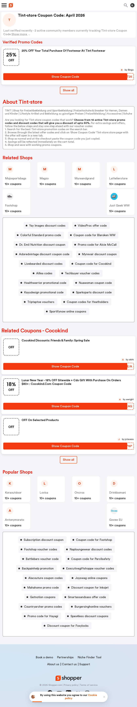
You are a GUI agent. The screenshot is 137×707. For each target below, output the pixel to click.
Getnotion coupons (42, 597)
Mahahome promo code (43, 587)
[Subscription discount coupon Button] (42, 539)
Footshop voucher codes (40, 549)
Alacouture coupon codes (45, 578)
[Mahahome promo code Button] (42, 587)
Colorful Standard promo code (40, 235)
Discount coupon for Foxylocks (68, 625)
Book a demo (44, 657)
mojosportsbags (15, 178)
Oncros (79, 492)
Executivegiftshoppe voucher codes (90, 568)
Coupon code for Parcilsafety (90, 558)
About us (53, 664)
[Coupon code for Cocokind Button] (91, 263)
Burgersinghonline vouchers (93, 606)
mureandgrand (84, 178)
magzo (44, 178)
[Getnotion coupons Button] (41, 597)
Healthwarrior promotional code (45, 282)
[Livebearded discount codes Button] (42, 263)
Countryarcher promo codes (43, 606)
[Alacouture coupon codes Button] (44, 578)
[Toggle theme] (132, 5)
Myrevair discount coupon (99, 254)
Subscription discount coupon (44, 539)
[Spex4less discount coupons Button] (88, 616)
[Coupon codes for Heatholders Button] (86, 301)
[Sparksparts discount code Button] (92, 292)
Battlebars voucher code (42, 558)
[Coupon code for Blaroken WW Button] (93, 235)
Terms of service (89, 685)
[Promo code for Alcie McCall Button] (95, 244)
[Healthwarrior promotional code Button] (43, 282)
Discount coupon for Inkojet (90, 587)
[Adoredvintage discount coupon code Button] (42, 254)
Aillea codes (44, 273)
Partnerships (65, 657)
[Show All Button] (68, 459)
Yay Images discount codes (47, 225)
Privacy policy (71, 685)
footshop (11, 205)
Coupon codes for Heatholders (87, 301)
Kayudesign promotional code (44, 292)
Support (84, 664)
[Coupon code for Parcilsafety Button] (89, 558)
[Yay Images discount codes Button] (46, 225)
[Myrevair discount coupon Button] (98, 254)
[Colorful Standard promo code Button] (39, 235)
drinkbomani (117, 492)
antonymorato (14, 519)
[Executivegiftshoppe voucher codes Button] (89, 568)
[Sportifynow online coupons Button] (66, 311)
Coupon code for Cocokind (93, 263)
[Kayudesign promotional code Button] (42, 292)
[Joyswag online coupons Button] (90, 578)
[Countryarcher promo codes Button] (41, 606)
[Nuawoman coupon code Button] (94, 282)
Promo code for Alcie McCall (97, 244)
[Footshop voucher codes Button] (39, 549)
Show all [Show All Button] (68, 90)
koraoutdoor (13, 492)
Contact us (69, 664)
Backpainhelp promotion (38, 568)
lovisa (44, 492)
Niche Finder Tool (89, 657)
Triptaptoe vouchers (40, 301)
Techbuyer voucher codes (82, 273)
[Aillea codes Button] (43, 273)
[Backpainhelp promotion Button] (36, 568)
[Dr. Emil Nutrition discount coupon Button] (41, 244)
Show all (68, 459)
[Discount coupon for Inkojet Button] (88, 587)
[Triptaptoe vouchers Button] (39, 301)
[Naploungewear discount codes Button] (89, 549)
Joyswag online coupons (91, 578)
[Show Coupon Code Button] (65, 76)
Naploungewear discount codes (91, 549)
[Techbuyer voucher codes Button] (80, 273)
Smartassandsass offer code (87, 597)
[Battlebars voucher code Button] (41, 558)
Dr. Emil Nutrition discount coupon (42, 244)
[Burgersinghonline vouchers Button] (92, 606)
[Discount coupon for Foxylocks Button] (66, 625)
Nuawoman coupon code (95, 282)
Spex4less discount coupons (89, 616)
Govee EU (115, 519)
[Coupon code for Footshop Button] (92, 539)
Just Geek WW (119, 205)
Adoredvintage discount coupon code (44, 254)
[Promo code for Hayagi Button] (41, 616)
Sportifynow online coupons (67, 311)
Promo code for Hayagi (42, 616)
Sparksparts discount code (94, 292)
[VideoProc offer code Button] (91, 225)
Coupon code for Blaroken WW (94, 235)
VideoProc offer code (92, 225)
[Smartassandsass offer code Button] (85, 597)
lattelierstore (118, 178)
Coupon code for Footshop (94, 539)
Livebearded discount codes (43, 263)
